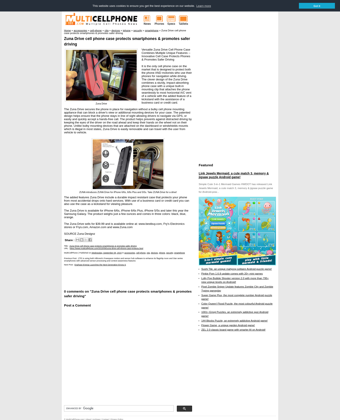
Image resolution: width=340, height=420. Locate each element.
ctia (148, 253)
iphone (162, 253)
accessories (129, 253)
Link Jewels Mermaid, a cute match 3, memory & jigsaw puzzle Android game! (234, 175)
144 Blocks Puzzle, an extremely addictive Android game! (234, 320)
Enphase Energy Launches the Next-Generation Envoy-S (100, 265)
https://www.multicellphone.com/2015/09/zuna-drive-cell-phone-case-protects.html (106, 248)
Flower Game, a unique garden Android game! (228, 325)
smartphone (179, 253)
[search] (118, 408)
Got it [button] (317, 5)
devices (154, 253)
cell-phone (140, 253)
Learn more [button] (203, 6)
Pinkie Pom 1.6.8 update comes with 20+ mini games (232, 273)
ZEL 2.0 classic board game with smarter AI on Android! (233, 329)
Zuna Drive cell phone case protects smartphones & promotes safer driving (103, 246)
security (169, 253)
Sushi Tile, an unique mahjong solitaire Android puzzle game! (236, 268)
